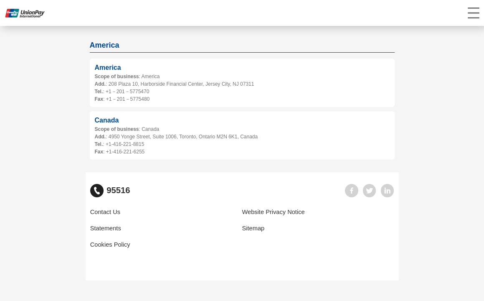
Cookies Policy (110, 244)
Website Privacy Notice (273, 212)
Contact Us (105, 212)
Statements (105, 228)
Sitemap (253, 228)
